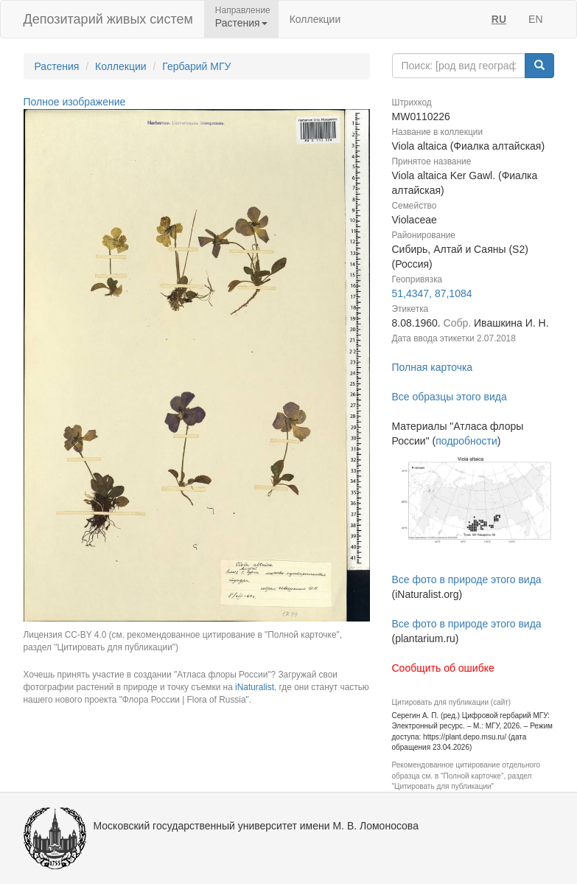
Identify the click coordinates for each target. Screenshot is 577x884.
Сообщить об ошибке (443, 668)
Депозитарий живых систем (108, 19)
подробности (466, 441)
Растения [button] (241, 23)
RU (499, 19)
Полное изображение (75, 102)
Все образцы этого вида (449, 397)
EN (535, 19)
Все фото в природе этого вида (467, 579)
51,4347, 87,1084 (432, 293)
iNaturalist (254, 687)
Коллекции (315, 19)
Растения (57, 66)
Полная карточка (432, 367)
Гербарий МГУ (196, 66)
